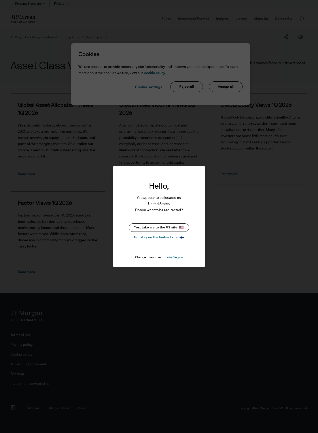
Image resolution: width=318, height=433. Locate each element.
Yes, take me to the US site (159, 227)
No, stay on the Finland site (159, 237)
